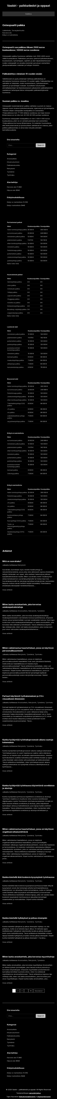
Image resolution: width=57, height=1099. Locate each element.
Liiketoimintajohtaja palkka (16, 257)
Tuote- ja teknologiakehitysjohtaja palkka (16, 526)
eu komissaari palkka (14, 233)
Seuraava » (39, 991)
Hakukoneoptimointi (27, 1097)
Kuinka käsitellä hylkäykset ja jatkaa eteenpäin (24, 918)
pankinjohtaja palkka (14, 261)
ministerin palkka (13, 247)
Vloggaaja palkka (13, 299)
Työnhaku (10, 175)
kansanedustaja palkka (15, 367)
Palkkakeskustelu (13, 165)
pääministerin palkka (14, 240)
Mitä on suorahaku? (11, 561)
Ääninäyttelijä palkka (14, 282)
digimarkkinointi (44, 1097)
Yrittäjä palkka (12, 292)
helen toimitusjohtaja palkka (17, 230)
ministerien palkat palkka (16, 236)
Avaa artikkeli (7, 590)
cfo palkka (11, 409)
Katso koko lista (13, 264)
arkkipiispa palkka (13, 364)
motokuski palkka (13, 289)
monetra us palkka (13, 303)
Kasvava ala (7, 33)
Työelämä (10, 172)
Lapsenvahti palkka (14, 296)
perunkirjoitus (35, 1093)
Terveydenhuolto (18, 30)
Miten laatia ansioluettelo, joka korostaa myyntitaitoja (28, 956)
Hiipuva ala (11, 190)
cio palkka (11, 412)
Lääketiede (6, 30)
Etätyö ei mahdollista (10, 35)
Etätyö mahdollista (14, 205)
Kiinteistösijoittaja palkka (16, 306)
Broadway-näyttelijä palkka (17, 309)
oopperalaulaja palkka (15, 313)
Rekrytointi (11, 168)
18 (31, 991)
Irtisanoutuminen (13, 162)
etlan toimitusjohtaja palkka (17, 243)
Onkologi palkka (13, 473)
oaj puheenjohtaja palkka (16, 421)
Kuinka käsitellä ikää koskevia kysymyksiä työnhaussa (28, 877)
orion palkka (11, 285)
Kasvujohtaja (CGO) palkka (16, 521)
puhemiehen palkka (14, 254)
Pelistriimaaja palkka (14, 250)
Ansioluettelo (12, 159)
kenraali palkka (12, 357)
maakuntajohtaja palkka (15, 360)
